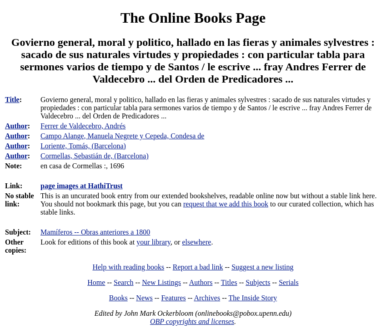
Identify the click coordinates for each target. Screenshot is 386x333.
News (144, 298)
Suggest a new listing (262, 267)
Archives (207, 298)
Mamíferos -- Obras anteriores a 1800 (95, 232)
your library (153, 242)
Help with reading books (128, 267)
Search (124, 282)
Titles (229, 282)
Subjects (258, 282)
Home (96, 282)
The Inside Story (253, 298)
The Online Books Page (193, 18)
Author (16, 126)
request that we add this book (225, 204)
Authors (201, 282)
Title (12, 99)
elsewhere (196, 242)
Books (118, 298)
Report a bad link (198, 267)
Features (173, 298)
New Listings (161, 282)
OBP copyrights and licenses (192, 321)
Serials (289, 282)
